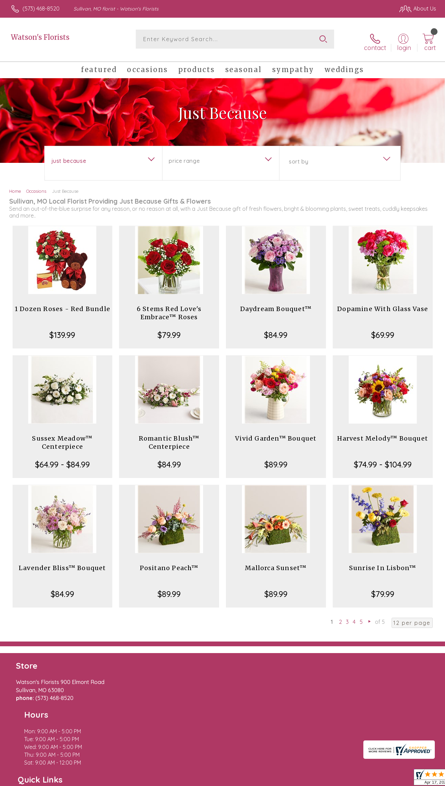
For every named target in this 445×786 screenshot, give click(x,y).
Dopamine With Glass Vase (382, 304)
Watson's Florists (40, 37)
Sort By (298, 156)
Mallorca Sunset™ (276, 563)
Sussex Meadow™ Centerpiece (62, 438)
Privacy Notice (326, 779)
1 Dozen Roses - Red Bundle (62, 304)
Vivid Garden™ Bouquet (275, 434)
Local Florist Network (374, 779)
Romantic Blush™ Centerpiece (169, 438)
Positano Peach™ (169, 563)
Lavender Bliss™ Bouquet (62, 563)
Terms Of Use (285, 779)
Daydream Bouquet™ (276, 304)
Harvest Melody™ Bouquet (382, 434)
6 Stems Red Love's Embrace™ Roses (169, 308)
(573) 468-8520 (41, 8)
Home (15, 186)
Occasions (36, 186)
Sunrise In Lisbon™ (382, 563)
